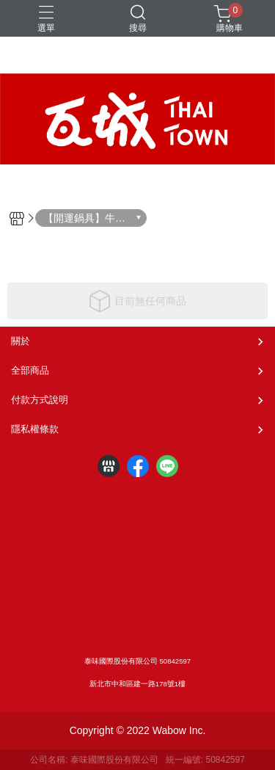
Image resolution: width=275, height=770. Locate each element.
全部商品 (30, 370)
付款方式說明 (39, 399)
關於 (20, 340)
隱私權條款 (35, 429)
